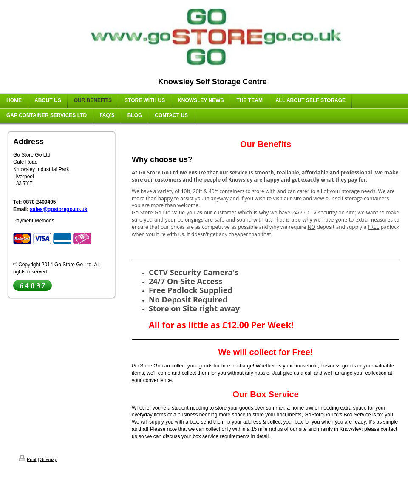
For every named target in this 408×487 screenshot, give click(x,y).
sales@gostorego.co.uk (58, 209)
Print (28, 459)
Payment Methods (33, 221)
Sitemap (48, 459)
